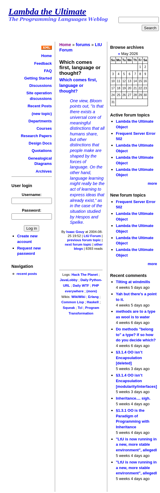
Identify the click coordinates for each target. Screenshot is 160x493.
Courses (44, 128)
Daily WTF (81, 285)
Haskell (93, 302)
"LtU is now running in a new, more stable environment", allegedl (136, 444)
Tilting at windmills (133, 282)
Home (46, 55)
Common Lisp (72, 302)
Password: (32, 210)
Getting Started (38, 78)
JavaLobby (68, 280)
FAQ (48, 71)
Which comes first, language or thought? (78, 85)
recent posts (27, 273)
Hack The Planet (85, 274)
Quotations (42, 150)
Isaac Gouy (75, 231)
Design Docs (40, 143)
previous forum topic (84, 240)
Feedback (43, 63)
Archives (44, 171)
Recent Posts (40, 106)
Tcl (80, 307)
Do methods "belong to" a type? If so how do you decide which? (136, 334)
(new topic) (42, 113)
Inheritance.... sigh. (133, 398)
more (152, 183)
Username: (32, 194)
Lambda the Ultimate (47, 12)
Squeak (69, 307)
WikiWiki (78, 297)
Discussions (40, 85)
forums (83, 44)
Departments (40, 121)
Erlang (93, 297)
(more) (91, 291)
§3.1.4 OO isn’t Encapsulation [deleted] (129, 357)
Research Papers (36, 136)
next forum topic (78, 244)
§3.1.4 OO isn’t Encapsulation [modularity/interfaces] (136, 380)
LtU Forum (92, 236)
